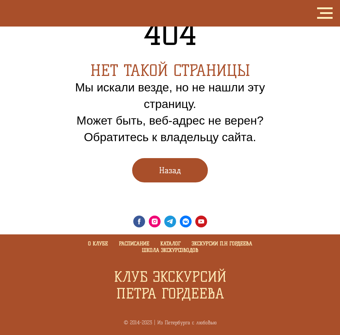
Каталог (170, 244)
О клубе (98, 244)
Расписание (134, 244)
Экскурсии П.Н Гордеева (222, 244)
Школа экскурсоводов (170, 250)
